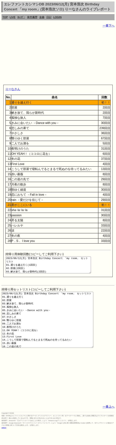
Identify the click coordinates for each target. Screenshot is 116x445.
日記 (49, 17)
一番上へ (109, 421)
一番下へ (109, 25)
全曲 (41, 17)
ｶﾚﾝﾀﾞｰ (21, 17)
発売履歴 (32, 17)
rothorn (3, 442)
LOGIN (57, 17)
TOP (5, 17)
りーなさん (12, 89)
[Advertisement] (58, 57)
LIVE (12, 17)
